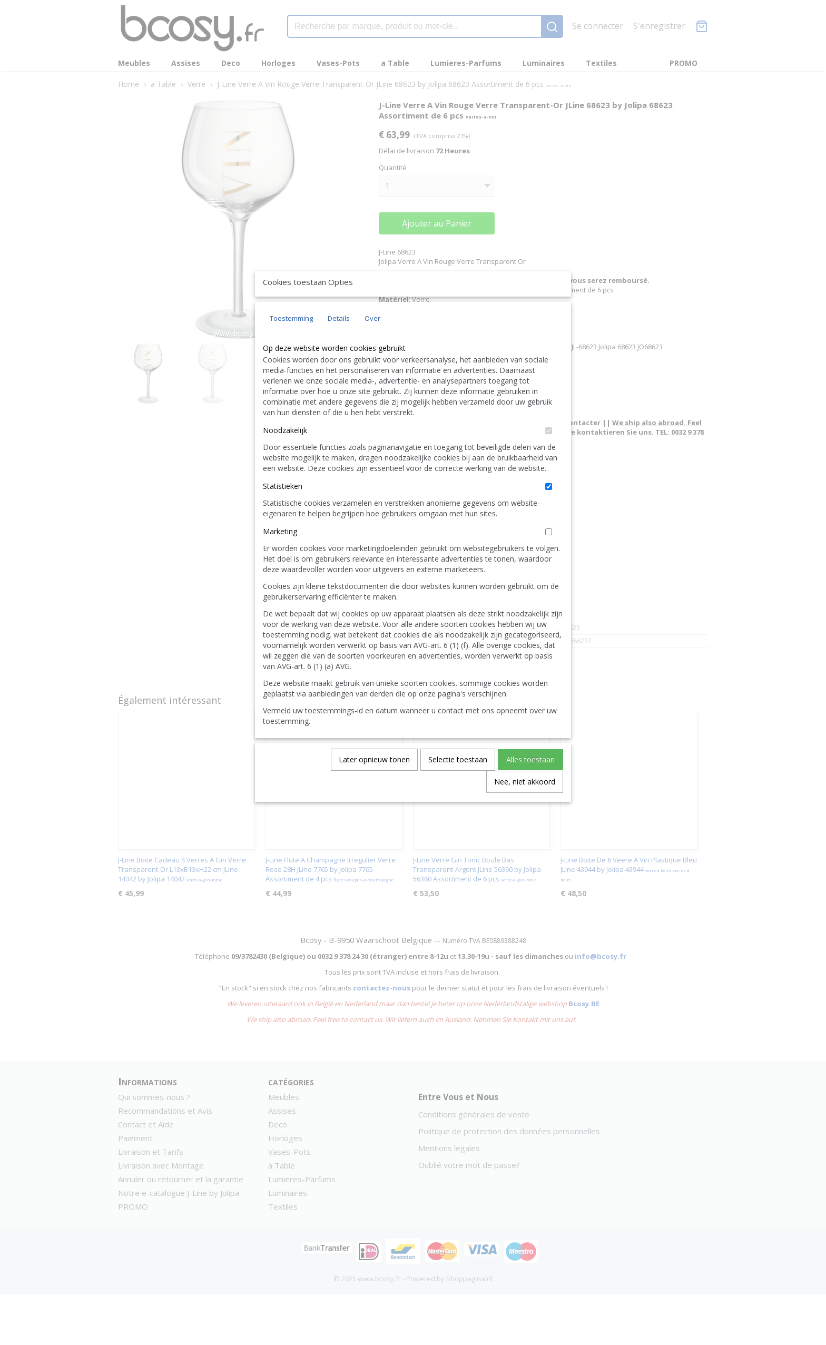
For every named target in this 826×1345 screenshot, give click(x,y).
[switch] (548, 454)
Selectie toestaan (457, 784)
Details (339, 342)
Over (372, 342)
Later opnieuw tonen (374, 784)
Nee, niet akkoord (524, 806)
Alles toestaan (530, 784)
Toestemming (291, 342)
